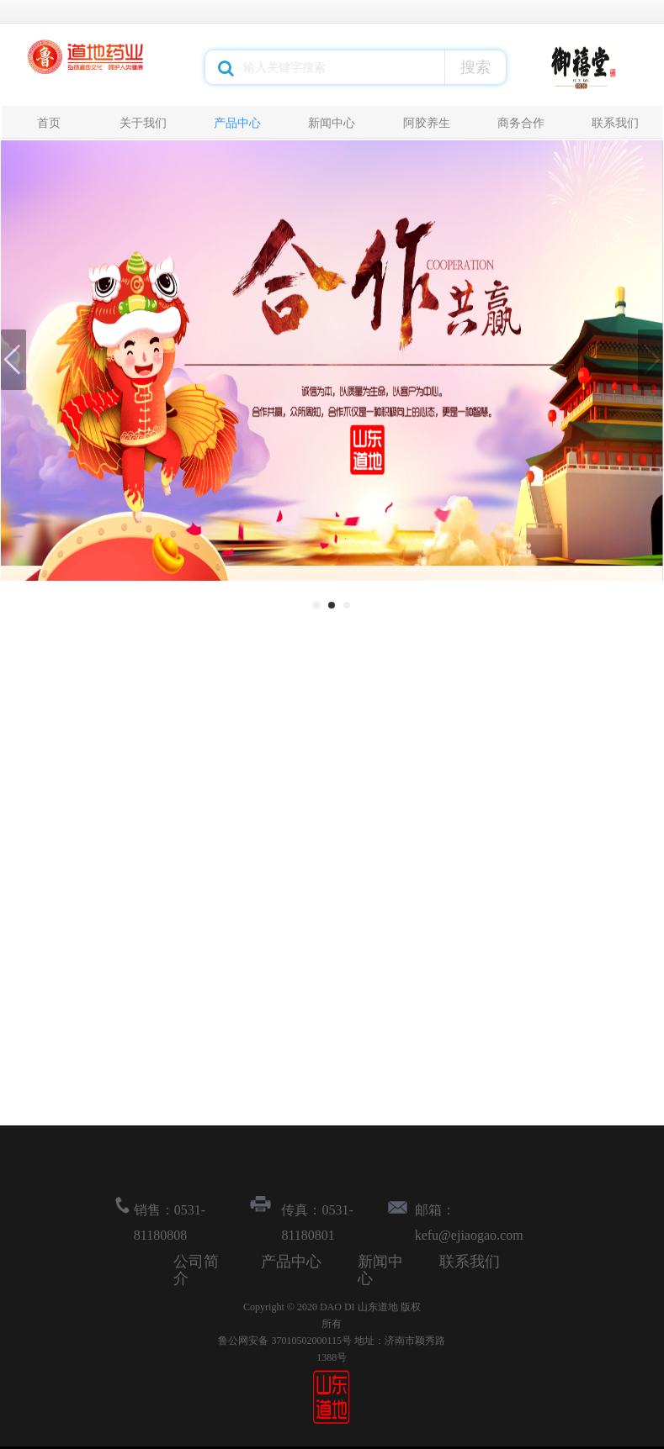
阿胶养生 (426, 122)
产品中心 (237, 122)
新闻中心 (331, 122)
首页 (49, 122)
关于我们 (143, 122)
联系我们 (615, 122)
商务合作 (520, 122)
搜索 (475, 67)
